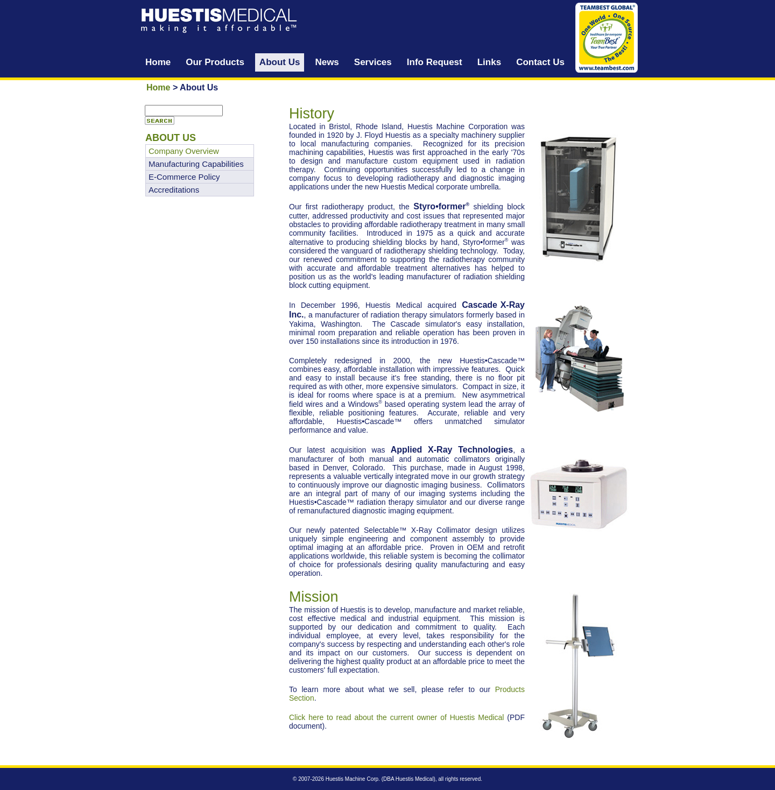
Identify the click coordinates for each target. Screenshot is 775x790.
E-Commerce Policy (184, 176)
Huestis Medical (415, 779)
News (327, 62)
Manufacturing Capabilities (196, 163)
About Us (279, 62)
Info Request (434, 62)
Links (489, 62)
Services (373, 62)
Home (158, 62)
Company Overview (184, 151)
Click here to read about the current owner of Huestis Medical (396, 717)
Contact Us (540, 62)
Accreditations (174, 189)
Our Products (215, 62)
